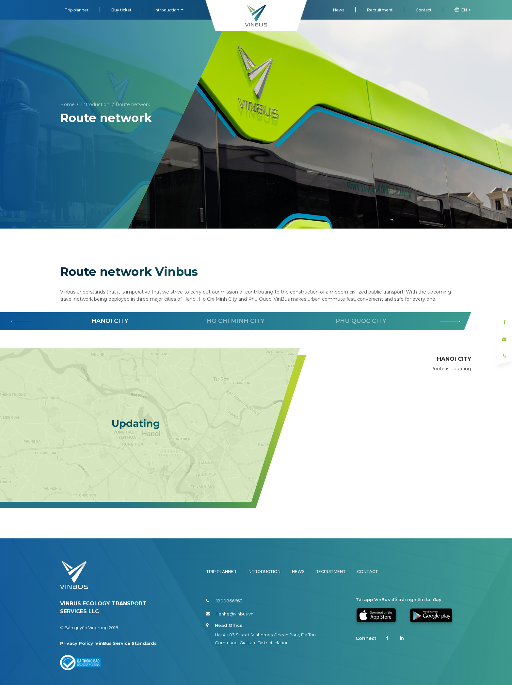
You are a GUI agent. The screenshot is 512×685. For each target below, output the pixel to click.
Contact (424, 10)
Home (67, 104)
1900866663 (224, 600)
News (338, 10)
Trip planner (76, 10)
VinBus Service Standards (126, 643)
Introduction (166, 10)
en (463, 10)
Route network (133, 104)
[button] (450, 321)
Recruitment (380, 10)
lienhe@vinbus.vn (229, 613)
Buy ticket (121, 10)
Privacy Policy (76, 643)
